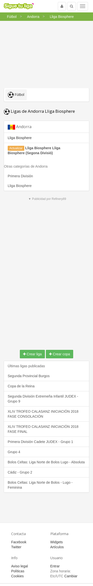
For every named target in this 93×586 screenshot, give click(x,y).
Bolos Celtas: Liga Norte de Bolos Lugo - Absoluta (46, 462)
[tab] (46, 127)
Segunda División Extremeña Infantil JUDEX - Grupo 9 (43, 398)
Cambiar (70, 576)
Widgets (56, 542)
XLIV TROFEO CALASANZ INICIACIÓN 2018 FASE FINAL (43, 429)
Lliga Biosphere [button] (20, 138)
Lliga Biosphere (20, 186)
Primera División (20, 176)
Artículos (57, 547)
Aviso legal (19, 566)
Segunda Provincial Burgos (29, 376)
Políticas (17, 571)
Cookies (17, 576)
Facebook (18, 542)
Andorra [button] (19, 127)
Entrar (55, 566)
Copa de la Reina (21, 386)
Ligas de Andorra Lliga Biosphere (39, 111)
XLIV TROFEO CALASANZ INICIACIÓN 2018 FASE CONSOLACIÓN (43, 413)
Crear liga (32, 354)
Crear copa (59, 354)
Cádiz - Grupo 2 (20, 472)
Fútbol (16, 95)
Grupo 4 (14, 452)
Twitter (16, 547)
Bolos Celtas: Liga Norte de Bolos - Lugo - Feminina (40, 484)
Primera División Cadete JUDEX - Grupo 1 (40, 442)
